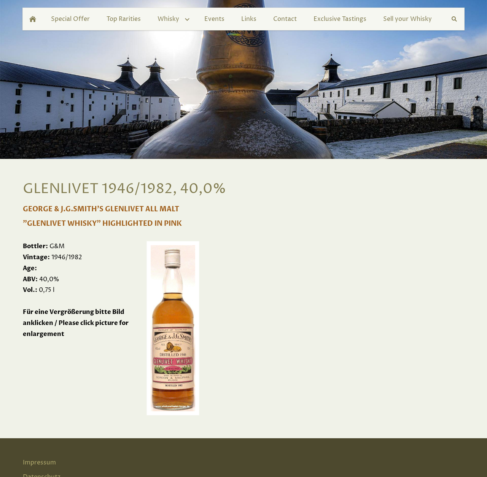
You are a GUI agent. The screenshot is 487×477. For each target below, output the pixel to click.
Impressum (39, 462)
